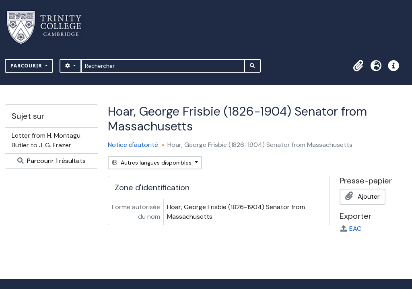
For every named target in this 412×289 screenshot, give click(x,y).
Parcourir (27, 65)
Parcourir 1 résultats (51, 161)
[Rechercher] (163, 66)
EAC (350, 228)
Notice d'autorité (133, 144)
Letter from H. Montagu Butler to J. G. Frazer (46, 140)
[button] (358, 66)
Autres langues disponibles (152, 162)
